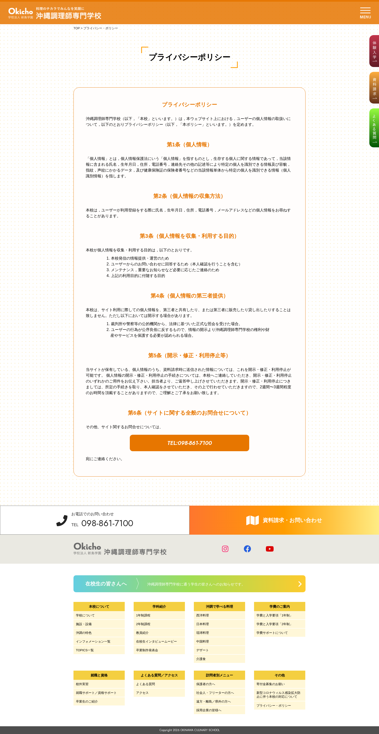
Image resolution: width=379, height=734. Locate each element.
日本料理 (202, 624)
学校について (85, 615)
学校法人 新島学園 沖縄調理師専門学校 (55, 13)
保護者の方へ (205, 684)
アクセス (142, 693)
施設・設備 (84, 624)
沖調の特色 (84, 633)
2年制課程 (143, 624)
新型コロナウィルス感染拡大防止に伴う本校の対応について (278, 694)
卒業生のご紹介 (87, 701)
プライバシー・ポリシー (273, 705)
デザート (202, 650)
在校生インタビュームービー (156, 641)
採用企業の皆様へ (208, 710)
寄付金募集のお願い (270, 684)
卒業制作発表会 (147, 650)
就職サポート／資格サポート (96, 693)
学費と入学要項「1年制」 (274, 615)
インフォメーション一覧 (93, 641)
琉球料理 (202, 633)
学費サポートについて (272, 633)
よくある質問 (145, 684)
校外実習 (82, 684)
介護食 (201, 659)
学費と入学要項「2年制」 (274, 624)
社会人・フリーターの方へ (215, 693)
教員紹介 (142, 633)
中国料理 (202, 641)
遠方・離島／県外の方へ (213, 701)
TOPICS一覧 (85, 650)
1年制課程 (143, 615)
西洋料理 (202, 615)
